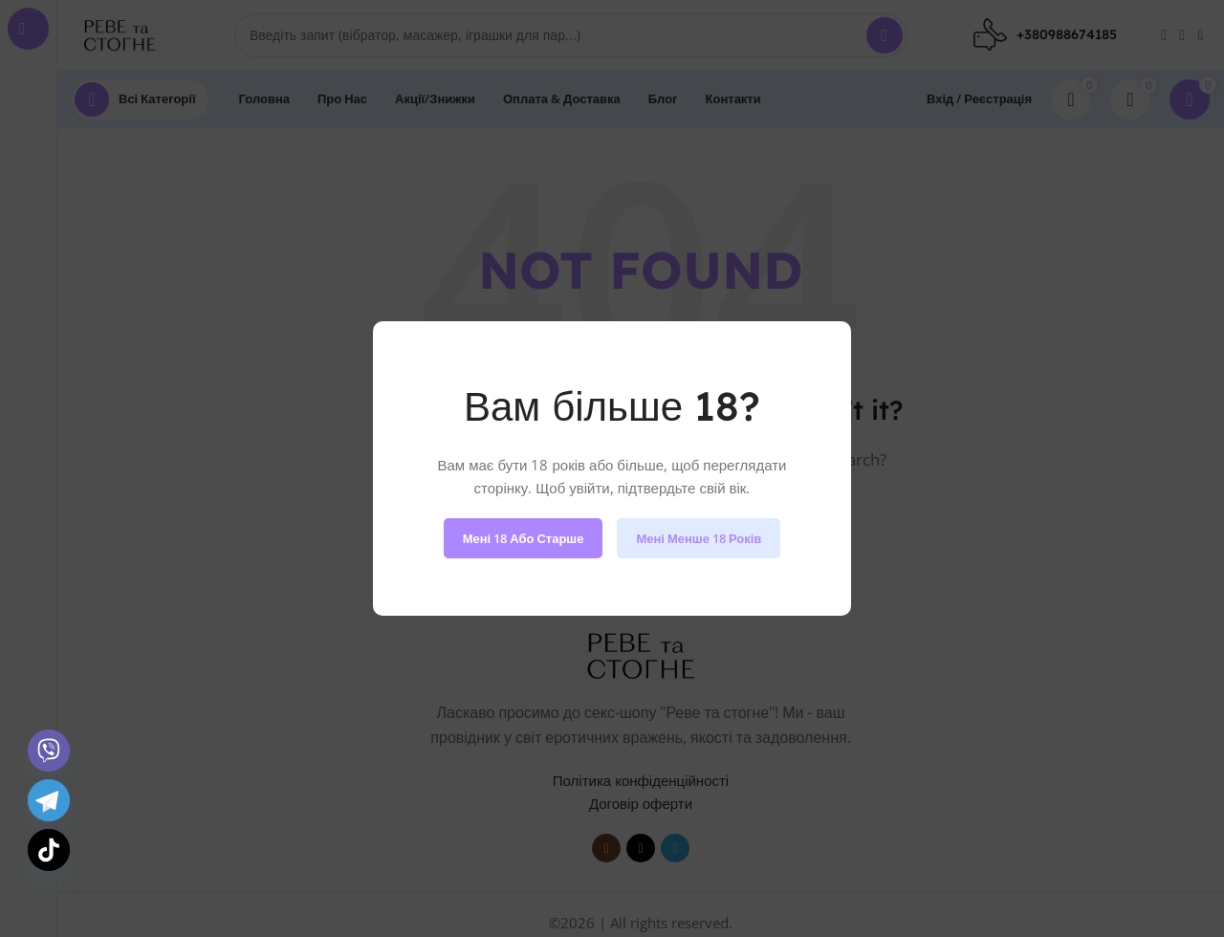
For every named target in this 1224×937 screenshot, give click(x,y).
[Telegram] (49, 800)
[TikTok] (49, 850)
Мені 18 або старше (523, 538)
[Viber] (49, 751)
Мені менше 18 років (698, 538)
